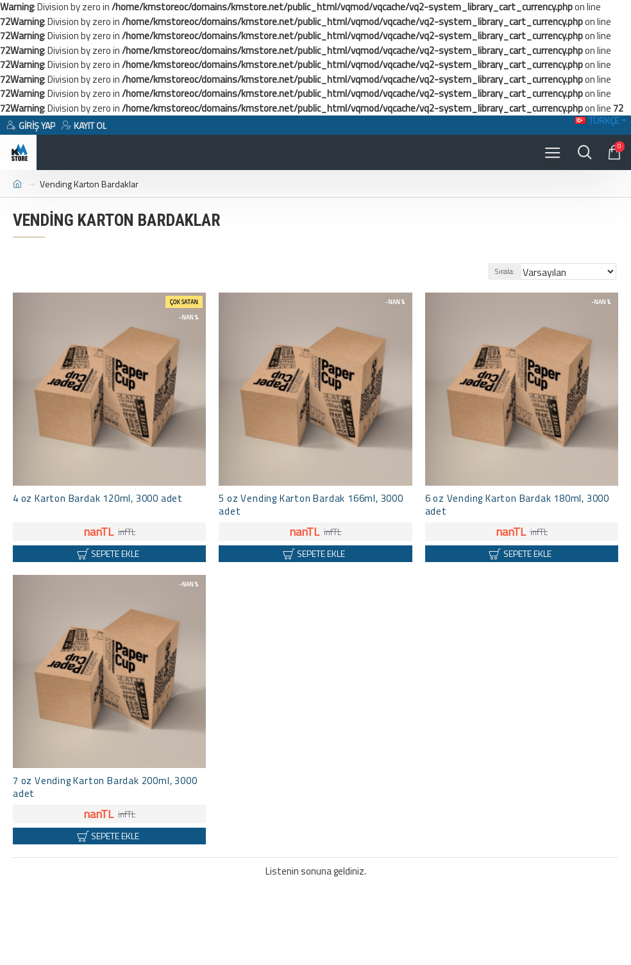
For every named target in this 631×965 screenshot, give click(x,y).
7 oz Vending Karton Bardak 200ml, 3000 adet (105, 787)
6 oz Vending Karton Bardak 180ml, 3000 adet (517, 505)
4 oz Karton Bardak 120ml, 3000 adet (98, 499)
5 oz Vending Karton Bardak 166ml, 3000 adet (311, 505)
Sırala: (504, 271)
